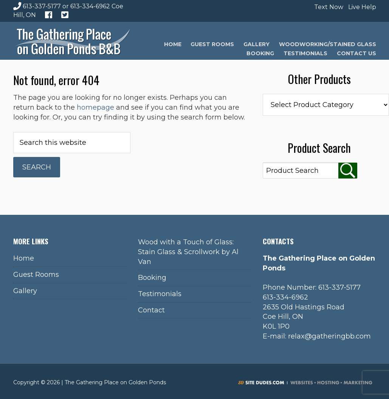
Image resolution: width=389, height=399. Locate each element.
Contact (151, 310)
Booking (152, 277)
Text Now (327, 7)
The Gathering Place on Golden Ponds (72, 41)
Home (23, 258)
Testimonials (159, 294)
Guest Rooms (36, 274)
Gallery (25, 291)
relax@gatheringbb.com (329, 336)
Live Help (361, 7)
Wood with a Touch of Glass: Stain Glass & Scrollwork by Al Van (188, 251)
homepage (95, 107)
